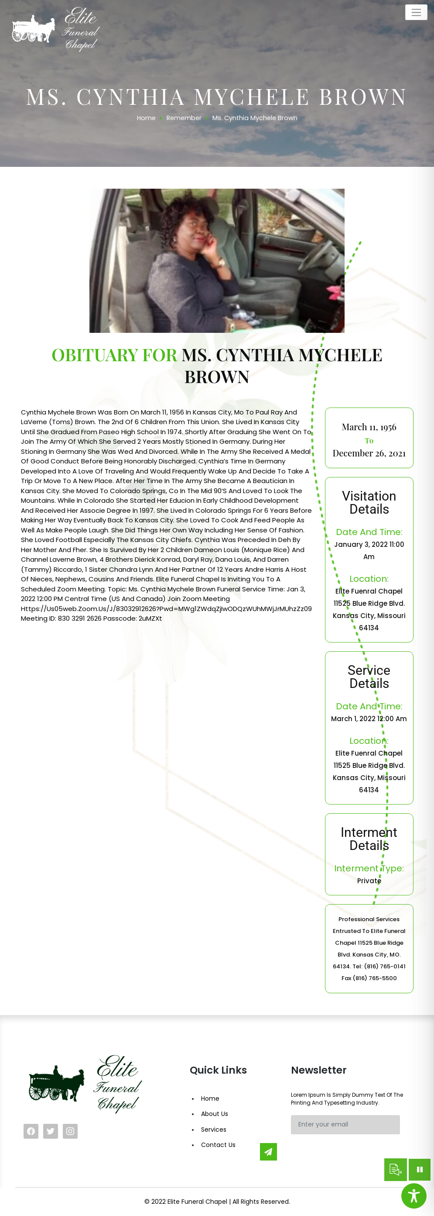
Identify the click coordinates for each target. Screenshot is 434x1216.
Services (213, 1129)
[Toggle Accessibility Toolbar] (413, 1195)
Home (210, 1098)
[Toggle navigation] (416, 12)
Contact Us (218, 1144)
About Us (214, 1113)
